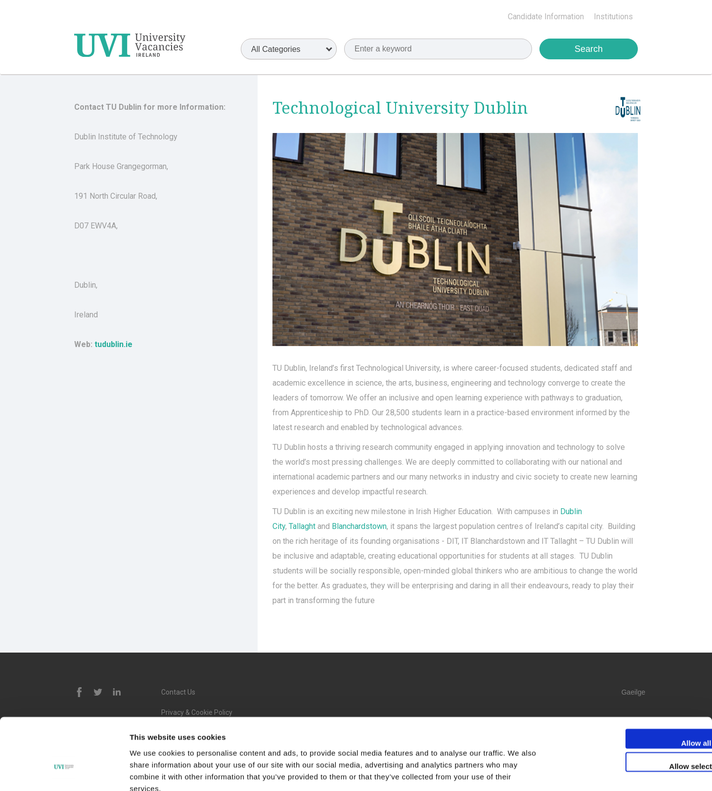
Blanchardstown (359, 526)
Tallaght (302, 526)
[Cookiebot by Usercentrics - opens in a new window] (64, 771)
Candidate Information (546, 16)
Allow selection (629, 709)
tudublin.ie (113, 344)
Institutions (613, 16)
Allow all (630, 686)
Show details (519, 771)
